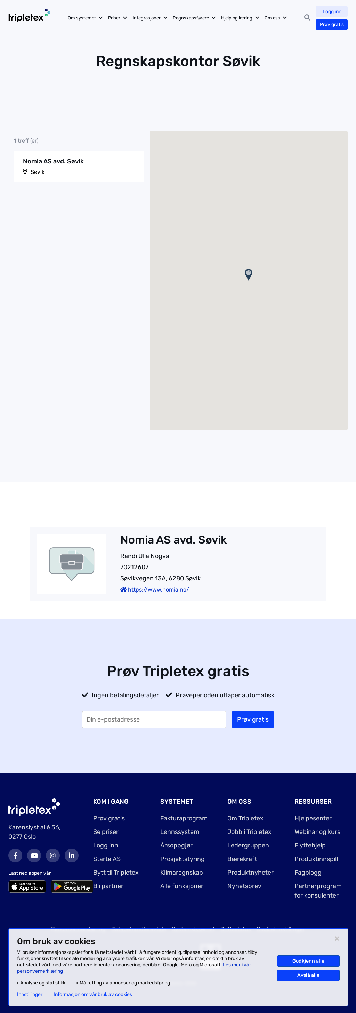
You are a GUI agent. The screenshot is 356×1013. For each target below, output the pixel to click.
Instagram (53, 855)
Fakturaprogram (184, 818)
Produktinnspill (316, 859)
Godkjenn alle (308, 961)
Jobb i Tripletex (249, 832)
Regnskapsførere (192, 18)
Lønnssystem (179, 832)
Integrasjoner (148, 18)
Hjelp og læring (238, 18)
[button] (248, 275)
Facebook (15, 855)
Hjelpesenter (313, 818)
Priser (116, 18)
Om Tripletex (245, 818)
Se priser (106, 832)
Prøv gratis (332, 24)
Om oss (274, 18)
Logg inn (332, 12)
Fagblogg (308, 872)
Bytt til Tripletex (116, 872)
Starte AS (107, 859)
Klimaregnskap (181, 872)
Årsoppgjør (176, 845)
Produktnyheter (250, 872)
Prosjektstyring (182, 859)
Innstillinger (29, 994)
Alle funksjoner (181, 886)
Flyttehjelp (310, 845)
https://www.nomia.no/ (154, 589)
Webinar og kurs (317, 832)
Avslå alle (308, 975)
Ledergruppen (248, 845)
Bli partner (108, 886)
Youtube (34, 855)
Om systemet (83, 18)
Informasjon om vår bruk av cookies (93, 994)
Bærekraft (242, 859)
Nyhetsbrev (244, 886)
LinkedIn (72, 855)
